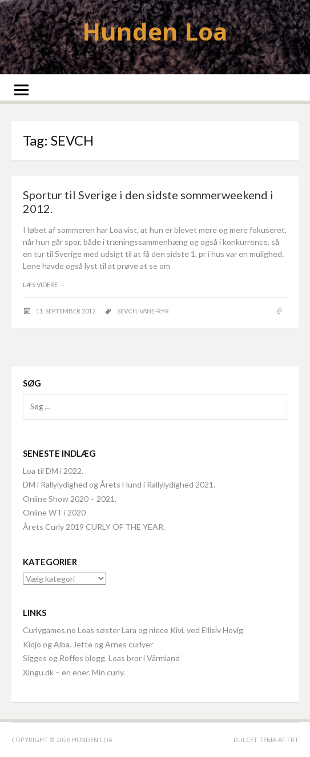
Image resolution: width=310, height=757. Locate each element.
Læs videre (44, 284)
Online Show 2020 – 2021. (69, 499)
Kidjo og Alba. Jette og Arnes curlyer (88, 644)
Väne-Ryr (154, 311)
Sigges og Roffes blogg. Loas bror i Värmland (101, 658)
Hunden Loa (155, 31)
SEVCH (127, 311)
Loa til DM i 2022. (53, 471)
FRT (293, 739)
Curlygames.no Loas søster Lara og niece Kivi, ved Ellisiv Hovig (133, 630)
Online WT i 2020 (54, 512)
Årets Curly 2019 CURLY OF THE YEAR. (94, 526)
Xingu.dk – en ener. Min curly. (74, 672)
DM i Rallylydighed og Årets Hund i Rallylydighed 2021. (119, 484)
